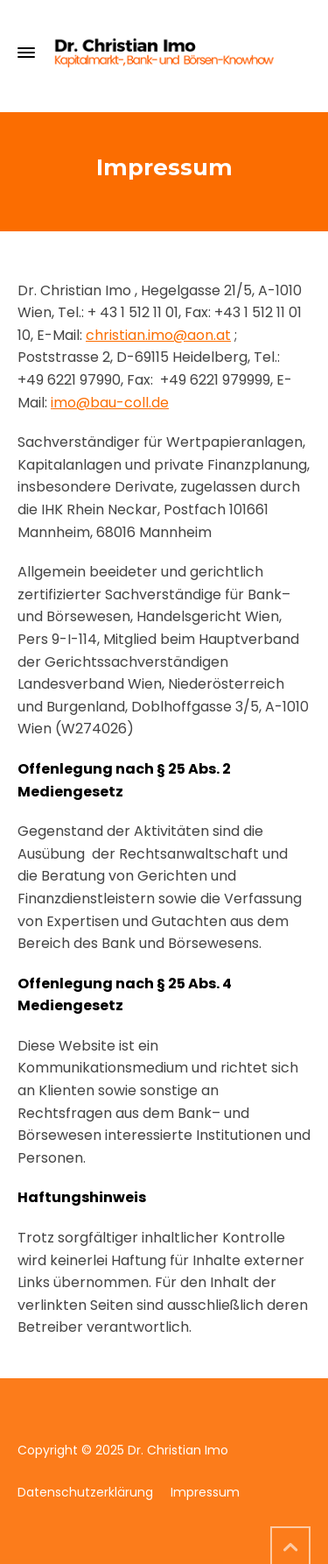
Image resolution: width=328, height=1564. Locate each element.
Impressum (205, 1492)
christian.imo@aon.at (158, 335)
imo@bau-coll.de (110, 403)
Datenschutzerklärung (85, 1492)
